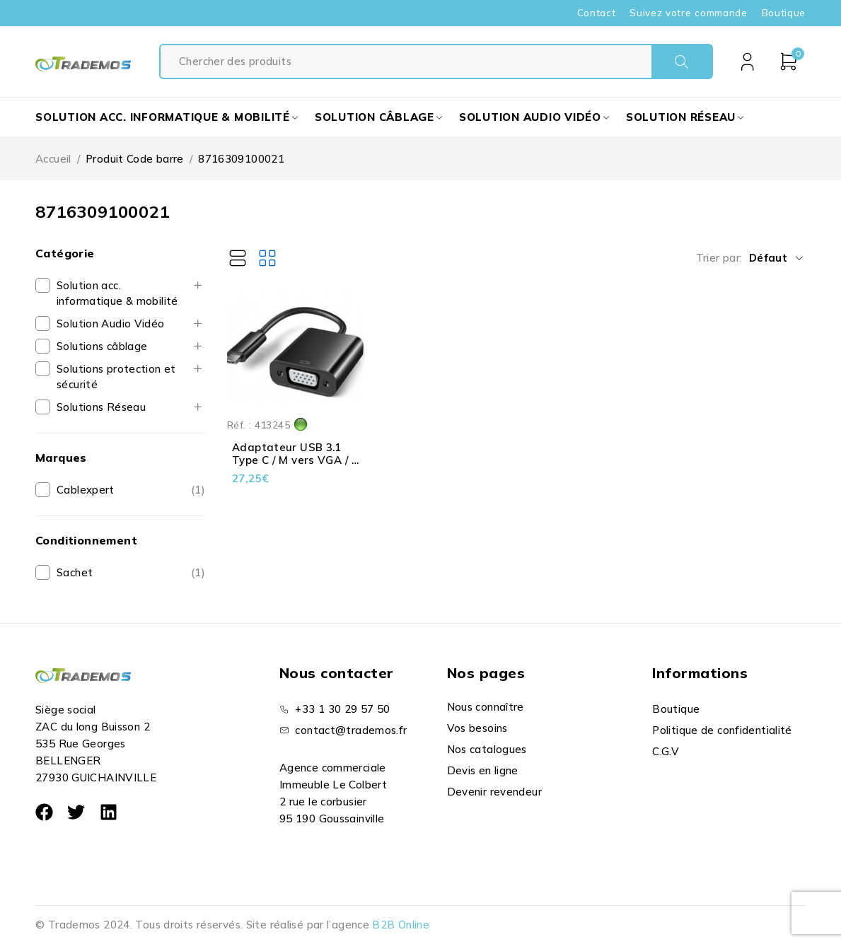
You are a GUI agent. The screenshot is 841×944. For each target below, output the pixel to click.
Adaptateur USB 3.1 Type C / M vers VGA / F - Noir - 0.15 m (295, 460)
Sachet (75, 572)
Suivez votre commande (688, 12)
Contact (596, 12)
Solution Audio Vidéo (111, 323)
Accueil (53, 158)
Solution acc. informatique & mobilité (117, 293)
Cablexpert (86, 489)
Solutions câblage (102, 346)
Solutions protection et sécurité (116, 376)
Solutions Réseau (101, 407)
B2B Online (400, 924)
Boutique (784, 12)
